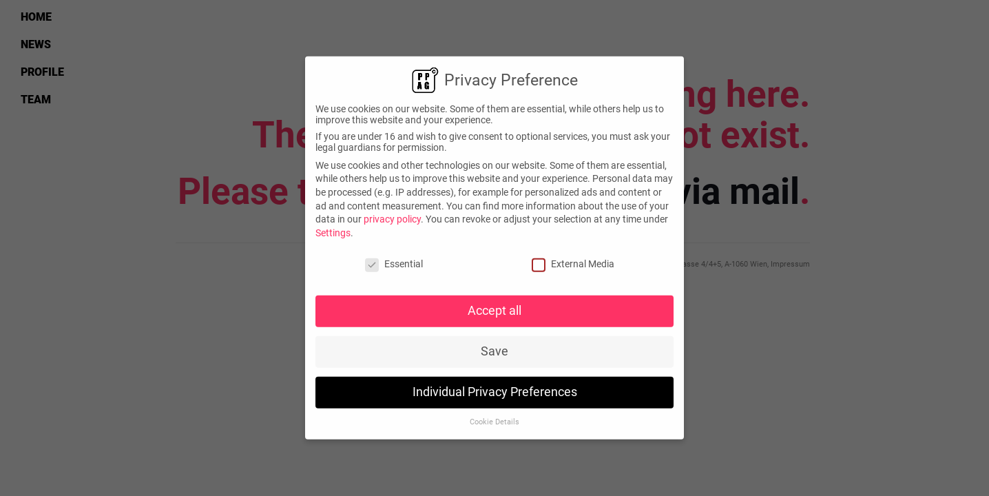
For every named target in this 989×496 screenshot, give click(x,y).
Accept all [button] (494, 306)
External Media (573, 258)
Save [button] (494, 346)
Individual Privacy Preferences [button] (495, 387)
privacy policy (392, 214)
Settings (333, 227)
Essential (394, 258)
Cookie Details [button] (494, 417)
